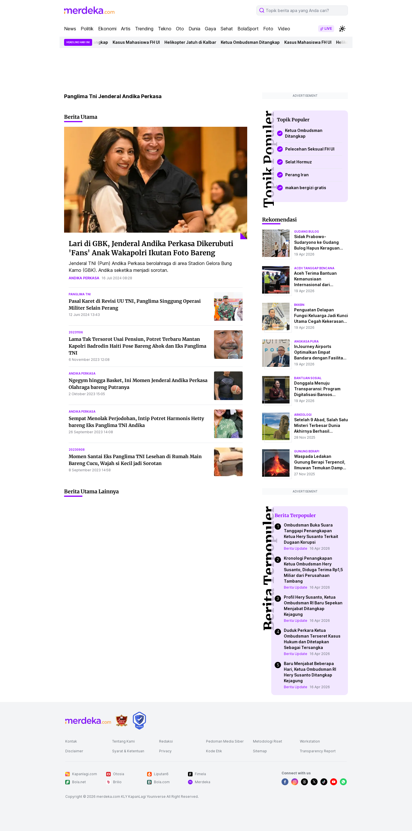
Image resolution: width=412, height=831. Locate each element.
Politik (87, 28)
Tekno (164, 28)
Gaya (210, 28)
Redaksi (166, 741)
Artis (125, 28)
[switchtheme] (342, 28)
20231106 (76, 332)
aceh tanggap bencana (314, 268)
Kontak (71, 741)
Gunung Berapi (306, 451)
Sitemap (260, 751)
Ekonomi (107, 28)
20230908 (77, 449)
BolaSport (248, 28)
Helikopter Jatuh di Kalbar (194, 42)
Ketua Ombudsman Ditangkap (254, 42)
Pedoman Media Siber (225, 741)
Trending (144, 28)
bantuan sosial (308, 378)
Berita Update (295, 548)
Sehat (227, 28)
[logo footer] (88, 720)
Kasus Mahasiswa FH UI (140, 42)
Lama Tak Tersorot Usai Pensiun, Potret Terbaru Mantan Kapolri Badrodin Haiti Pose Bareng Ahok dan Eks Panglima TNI (137, 346)
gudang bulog (306, 231)
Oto (180, 28)
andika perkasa (84, 278)
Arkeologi (303, 414)
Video (284, 28)
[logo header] (89, 10)
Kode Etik (214, 751)
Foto (268, 28)
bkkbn (299, 304)
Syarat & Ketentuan (128, 751)
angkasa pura (306, 341)
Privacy (165, 751)
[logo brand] (121, 721)
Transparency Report (318, 751)
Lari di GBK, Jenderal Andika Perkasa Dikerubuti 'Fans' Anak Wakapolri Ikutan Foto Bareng (151, 248)
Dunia (194, 28)
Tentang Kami (123, 741)
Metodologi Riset (267, 741)
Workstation (310, 741)
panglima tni (80, 294)
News (70, 28)
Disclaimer (74, 751)
